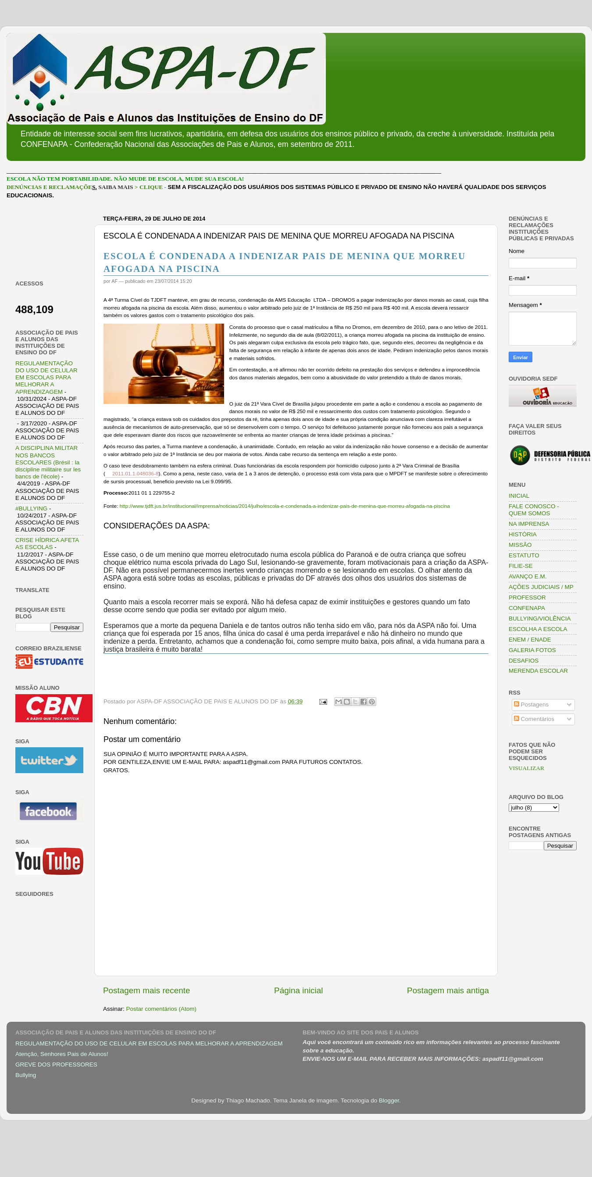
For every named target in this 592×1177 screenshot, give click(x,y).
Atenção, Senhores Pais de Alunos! (61, 1054)
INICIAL (519, 495)
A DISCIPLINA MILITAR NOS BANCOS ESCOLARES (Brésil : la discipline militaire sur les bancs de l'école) (48, 462)
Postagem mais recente (146, 990)
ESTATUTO (524, 555)
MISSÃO (520, 545)
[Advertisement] (49, 239)
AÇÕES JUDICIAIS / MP (541, 587)
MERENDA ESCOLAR (538, 670)
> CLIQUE (149, 187)
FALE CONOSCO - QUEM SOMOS (534, 510)
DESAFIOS (524, 660)
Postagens (531, 704)
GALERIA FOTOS (532, 650)
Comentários (534, 719)
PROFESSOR (527, 597)
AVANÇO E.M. (528, 576)
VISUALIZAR (526, 768)
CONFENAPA (527, 608)
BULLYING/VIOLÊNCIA (540, 618)
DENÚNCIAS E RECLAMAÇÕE (49, 187)
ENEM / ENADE (530, 639)
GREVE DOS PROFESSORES (56, 1064)
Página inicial (298, 990)
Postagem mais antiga (448, 990)
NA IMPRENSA (529, 524)
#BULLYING (31, 508)
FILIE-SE (521, 566)
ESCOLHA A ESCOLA (538, 629)
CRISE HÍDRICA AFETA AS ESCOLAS (47, 543)
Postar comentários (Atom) (161, 1009)
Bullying (25, 1075)
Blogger (389, 1100)
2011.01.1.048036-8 (135, 474)
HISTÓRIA (523, 534)
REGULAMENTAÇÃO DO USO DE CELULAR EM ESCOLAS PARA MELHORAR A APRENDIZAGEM (46, 377)
